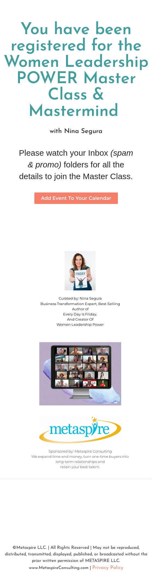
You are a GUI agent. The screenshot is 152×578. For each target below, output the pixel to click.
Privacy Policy (107, 567)
